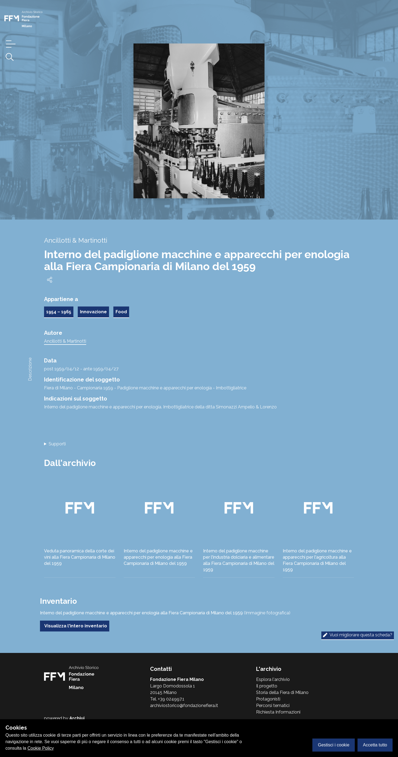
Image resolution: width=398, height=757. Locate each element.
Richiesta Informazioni (278, 712)
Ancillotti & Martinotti (65, 341)
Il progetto (266, 686)
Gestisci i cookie (333, 745)
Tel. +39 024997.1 (167, 699)
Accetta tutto (375, 745)
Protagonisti (268, 699)
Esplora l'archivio (273, 679)
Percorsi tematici (273, 705)
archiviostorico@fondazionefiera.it (184, 705)
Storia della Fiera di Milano (282, 692)
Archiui (77, 718)
